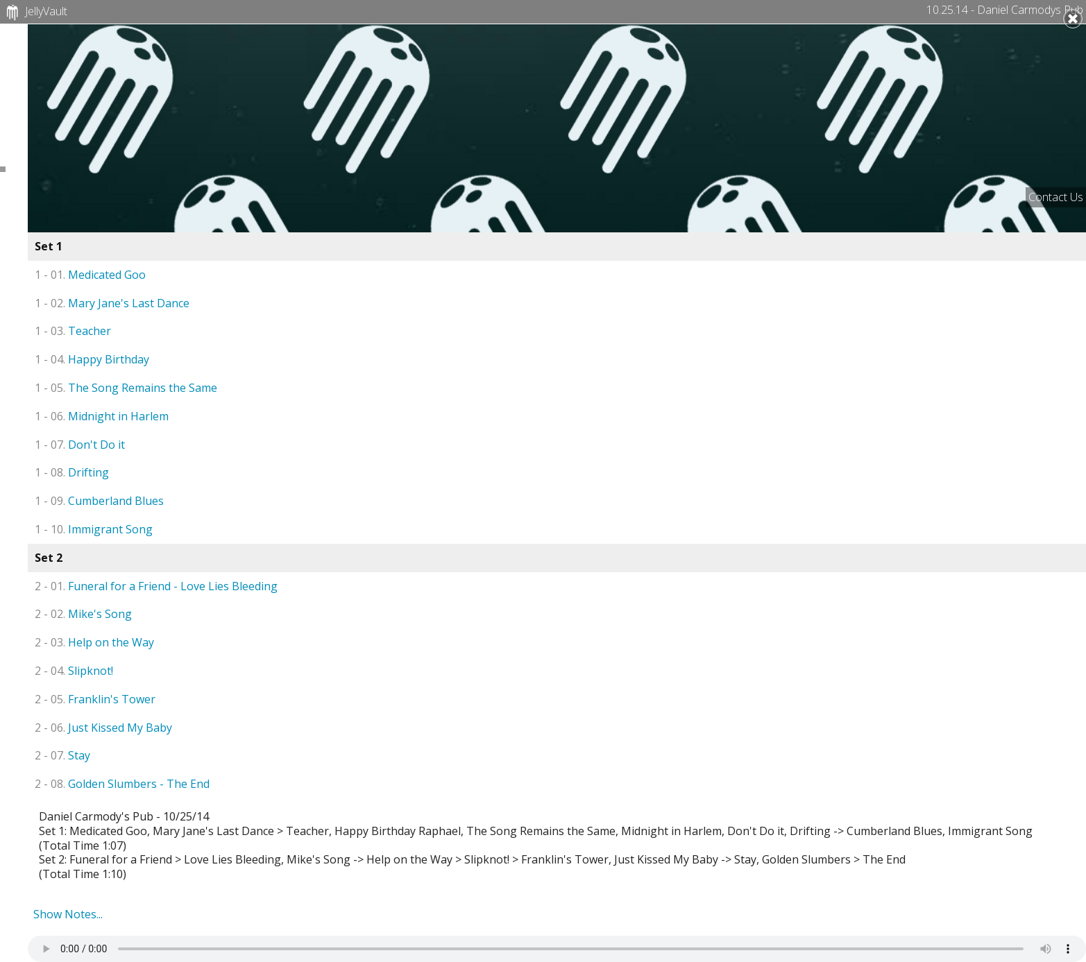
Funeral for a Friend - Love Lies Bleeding (156, 586)
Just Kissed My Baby (103, 727)
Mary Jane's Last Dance (112, 303)
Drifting (72, 472)
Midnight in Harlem (102, 416)
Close (1073, 18)
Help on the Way (94, 642)
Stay (62, 755)
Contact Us (1055, 197)
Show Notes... (68, 914)
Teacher (73, 330)
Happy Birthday (92, 359)
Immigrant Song (94, 529)
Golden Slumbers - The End (122, 783)
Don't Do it (80, 444)
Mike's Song (83, 613)
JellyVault (35, 12)
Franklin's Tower (95, 699)
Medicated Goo (90, 274)
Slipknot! (74, 670)
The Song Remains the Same (126, 387)
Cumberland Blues (99, 500)
